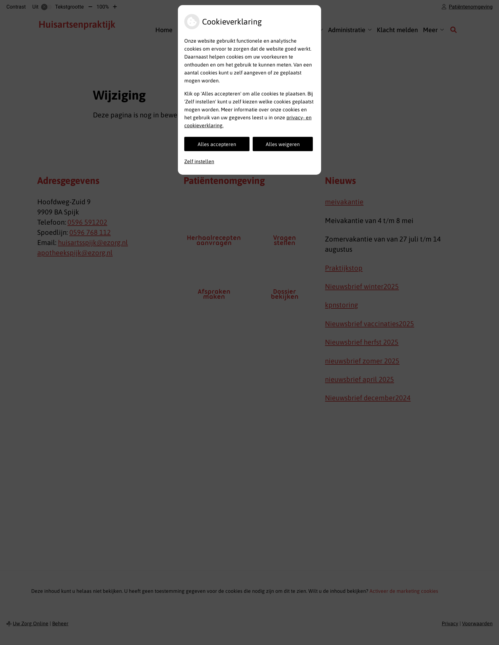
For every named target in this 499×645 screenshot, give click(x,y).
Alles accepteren (217, 144)
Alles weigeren (283, 144)
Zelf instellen (199, 161)
